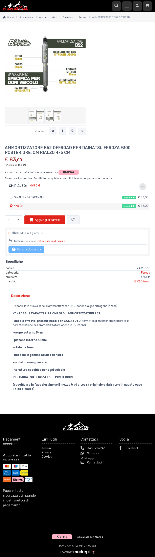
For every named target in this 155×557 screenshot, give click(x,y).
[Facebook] (135, 448)
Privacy (47, 452)
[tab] (20, 296)
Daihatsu (68, 17)
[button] (77, 186)
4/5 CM (18, 206)
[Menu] (127, 6)
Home (10, 17)
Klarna (68, 172)
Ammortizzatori (48, 17)
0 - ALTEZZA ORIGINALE (29, 197)
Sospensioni (26, 17)
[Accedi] (137, 6)
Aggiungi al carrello (45, 219)
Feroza (83, 17)
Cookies (47, 456)
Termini (46, 448)
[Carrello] (147, 6)
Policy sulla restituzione (51, 241)
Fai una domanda (26, 249)
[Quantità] (14, 219)
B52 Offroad (142, 281)
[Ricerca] (116, 6)
